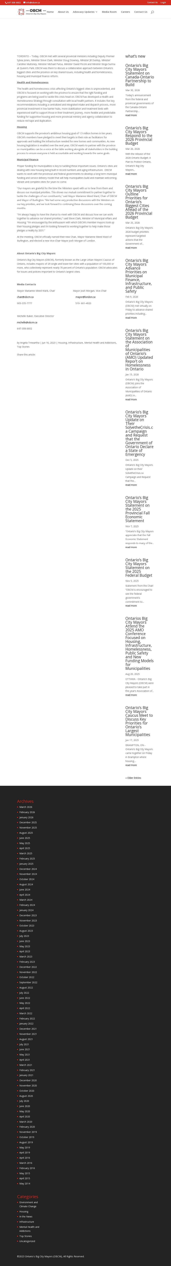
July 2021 (24, 1044)
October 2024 (26, 879)
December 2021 (28, 1028)
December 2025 (28, 822)
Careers (125, 12)
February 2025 (27, 858)
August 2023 (26, 930)
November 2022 (28, 972)
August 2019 (26, 1142)
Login (163, 3)
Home (50, 12)
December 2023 (28, 915)
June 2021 (24, 1049)
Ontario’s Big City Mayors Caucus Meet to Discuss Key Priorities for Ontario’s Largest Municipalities (139, 721)
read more (131, 115)
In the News (25, 1216)
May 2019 (24, 1147)
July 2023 (24, 936)
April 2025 (24, 848)
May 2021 (24, 1054)
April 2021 (24, 1059)
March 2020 (25, 1121)
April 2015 (24, 1178)
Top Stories (123, 43)
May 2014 (24, 1183)
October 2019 (26, 1137)
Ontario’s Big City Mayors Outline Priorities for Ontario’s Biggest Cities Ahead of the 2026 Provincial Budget (138, 202)
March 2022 (25, 1013)
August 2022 (26, 987)
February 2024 (27, 905)
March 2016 (25, 1162)
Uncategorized (27, 1241)
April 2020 (24, 1116)
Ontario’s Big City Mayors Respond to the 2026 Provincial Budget (138, 135)
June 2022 (24, 998)
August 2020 (26, 1095)
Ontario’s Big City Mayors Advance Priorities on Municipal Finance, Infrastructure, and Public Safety (138, 276)
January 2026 (26, 817)
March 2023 (25, 956)
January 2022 (26, 1023)
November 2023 (28, 920)
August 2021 (26, 1039)
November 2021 (28, 1034)
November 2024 (28, 874)
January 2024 (26, 910)
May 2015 (24, 1173)
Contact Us (152, 3)
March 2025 (25, 853)
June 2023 (24, 941)
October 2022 (26, 977)
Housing (62, 43)
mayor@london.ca (85, 296)
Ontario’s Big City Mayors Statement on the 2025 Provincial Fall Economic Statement (137, 509)
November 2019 (28, 1132)
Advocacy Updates (83, 12)
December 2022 (28, 967)
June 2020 (24, 1106)
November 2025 (28, 827)
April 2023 (24, 951)
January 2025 (26, 863)
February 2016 (27, 1168)
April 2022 (24, 1008)
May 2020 (24, 1111)
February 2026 (27, 812)
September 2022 (28, 982)
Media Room (109, 12)
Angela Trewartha (29, 342)
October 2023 (26, 925)
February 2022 (27, 1018)
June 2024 (24, 889)
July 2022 (24, 992)
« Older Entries (133, 777)
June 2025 (24, 838)
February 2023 (27, 961)
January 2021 (26, 1075)
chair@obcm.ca (25, 296)
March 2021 (25, 1065)
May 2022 (24, 1003)
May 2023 (24, 946)
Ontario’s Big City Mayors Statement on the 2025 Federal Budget (138, 567)
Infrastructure (75, 43)
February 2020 (27, 1126)
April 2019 (24, 1152)
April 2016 (24, 1157)
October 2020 (26, 1090)
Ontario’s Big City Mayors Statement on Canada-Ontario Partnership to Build (139, 75)
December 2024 (28, 869)
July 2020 (24, 1101)
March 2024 (25, 899)
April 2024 (24, 894)
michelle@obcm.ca (27, 322)
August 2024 (26, 884)
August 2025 (26, 832)
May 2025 (24, 843)
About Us (63, 12)
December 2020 (28, 1080)
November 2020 (28, 1085)
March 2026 (25, 807)
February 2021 (27, 1070)
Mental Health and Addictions (100, 43)
